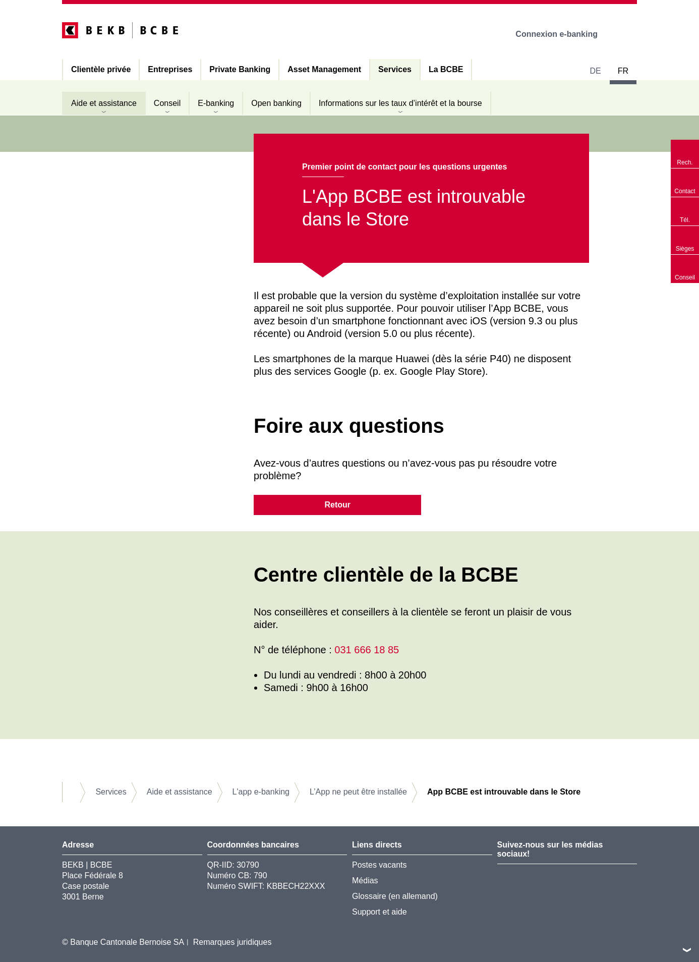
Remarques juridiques (232, 942)
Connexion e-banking (563, 34)
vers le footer (687, 950)
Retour (337, 504)
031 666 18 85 (366, 649)
